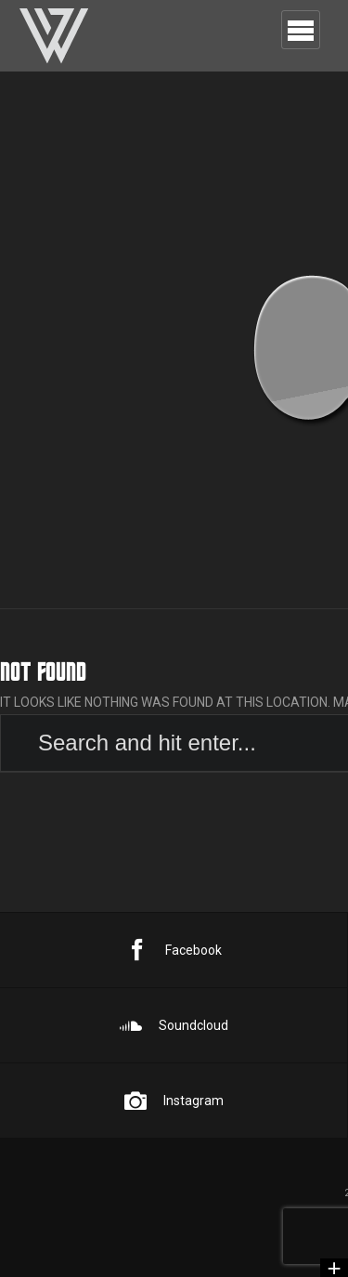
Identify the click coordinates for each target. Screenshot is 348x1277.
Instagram (174, 1100)
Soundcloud (174, 1025)
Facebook (174, 950)
